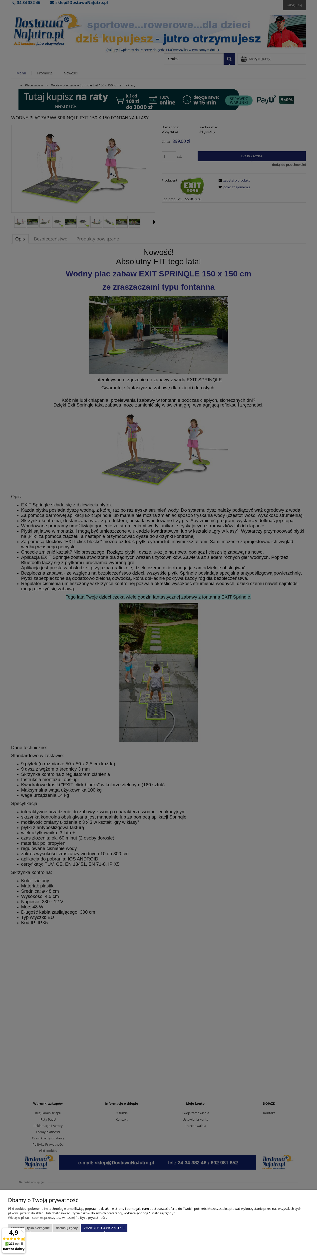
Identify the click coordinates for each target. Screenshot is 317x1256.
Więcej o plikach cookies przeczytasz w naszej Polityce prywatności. (57, 1217)
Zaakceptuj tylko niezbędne (30, 1228)
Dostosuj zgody (67, 1228)
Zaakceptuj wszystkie (104, 1228)
